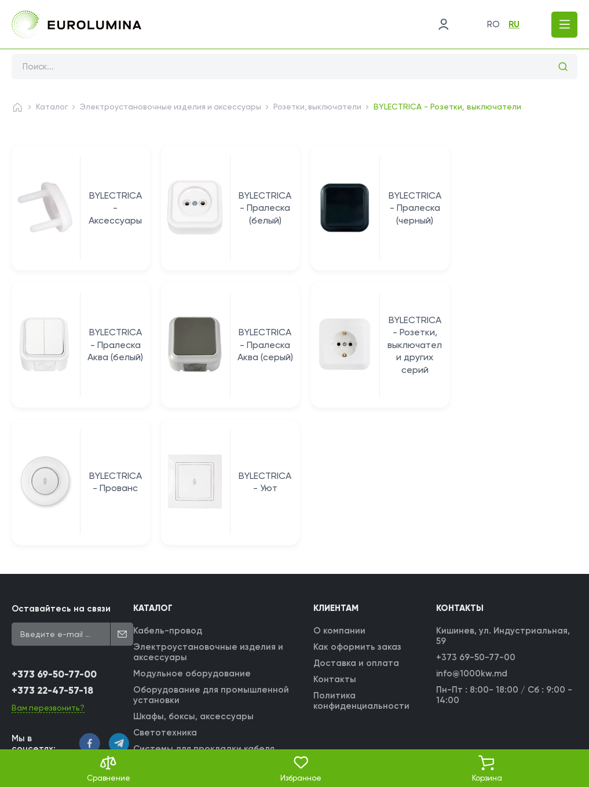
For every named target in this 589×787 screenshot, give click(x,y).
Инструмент (161, 648)
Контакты (335, 546)
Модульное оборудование (192, 541)
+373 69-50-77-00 (54, 542)
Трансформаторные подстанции (207, 681)
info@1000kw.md (472, 541)
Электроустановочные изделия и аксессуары (173, 106)
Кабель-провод (168, 498)
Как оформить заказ (358, 514)
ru (511, 24)
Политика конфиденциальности (362, 568)
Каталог (52, 106)
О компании (340, 498)
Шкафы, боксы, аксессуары (194, 584)
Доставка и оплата (357, 530)
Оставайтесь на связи (61, 475)
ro (490, 24)
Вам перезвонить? (49, 574)
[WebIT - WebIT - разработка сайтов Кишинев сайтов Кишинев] (566, 731)
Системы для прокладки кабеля (204, 616)
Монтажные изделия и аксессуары (211, 632)
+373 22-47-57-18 (53, 558)
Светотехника (165, 600)
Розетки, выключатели (322, 106)
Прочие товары (168, 665)
